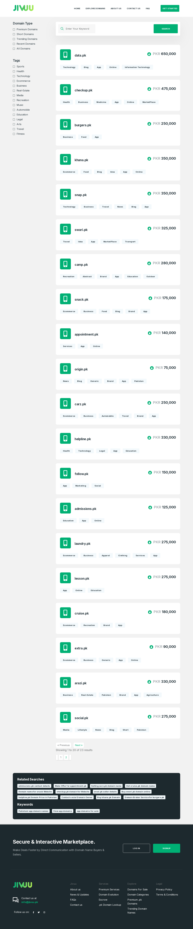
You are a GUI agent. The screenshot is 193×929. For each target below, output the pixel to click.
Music (20, 104)
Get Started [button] (170, 5)
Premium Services (109, 889)
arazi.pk (81, 683)
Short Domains (25, 34)
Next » (78, 745)
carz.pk (80, 404)
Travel (20, 128)
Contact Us (133, 5)
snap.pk (81, 194)
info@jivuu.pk (29, 902)
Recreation (23, 100)
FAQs (73, 899)
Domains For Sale (137, 889)
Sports (20, 66)
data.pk (80, 55)
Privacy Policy (164, 889)
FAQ (148, 5)
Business (22, 85)
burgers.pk (83, 125)
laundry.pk (83, 543)
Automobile (23, 109)
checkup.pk (84, 90)
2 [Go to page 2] (66, 757)
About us (75, 889)
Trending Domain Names (137, 910)
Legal (20, 119)
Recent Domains (26, 43)
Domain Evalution (109, 894)
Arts (19, 124)
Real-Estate (23, 90)
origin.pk (81, 369)
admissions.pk (86, 508)
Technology (23, 76)
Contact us (76, 904)
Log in (149, 848)
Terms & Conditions (167, 894)
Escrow (103, 899)
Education (22, 114)
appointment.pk (87, 334)
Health (20, 71)
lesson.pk (82, 578)
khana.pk (82, 160)
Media (20, 95)
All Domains (23, 48)
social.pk (82, 718)
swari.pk (81, 229)
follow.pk (82, 473)
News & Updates (79, 894)
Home (77, 5)
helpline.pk (83, 439)
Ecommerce (23, 80)
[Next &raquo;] (70, 757)
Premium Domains (27, 29)
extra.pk (81, 648)
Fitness (21, 133)
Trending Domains (27, 38)
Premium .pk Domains (134, 901)
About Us (116, 5)
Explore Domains (95, 5)
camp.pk (81, 264)
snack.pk (82, 299)
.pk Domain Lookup (110, 904)
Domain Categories (138, 894)
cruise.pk (82, 613)
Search (166, 29)
